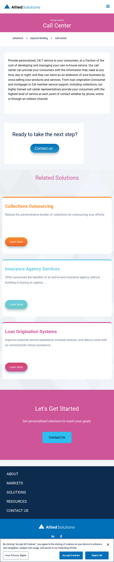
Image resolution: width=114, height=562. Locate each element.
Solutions (18, 38)
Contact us (44, 148)
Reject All (97, 555)
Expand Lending (39, 38)
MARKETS (15, 483)
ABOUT (12, 474)
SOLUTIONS (16, 492)
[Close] (108, 544)
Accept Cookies (71, 555)
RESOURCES (17, 501)
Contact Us (17, 510)
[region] (57, 550)
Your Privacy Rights (16, 555)
